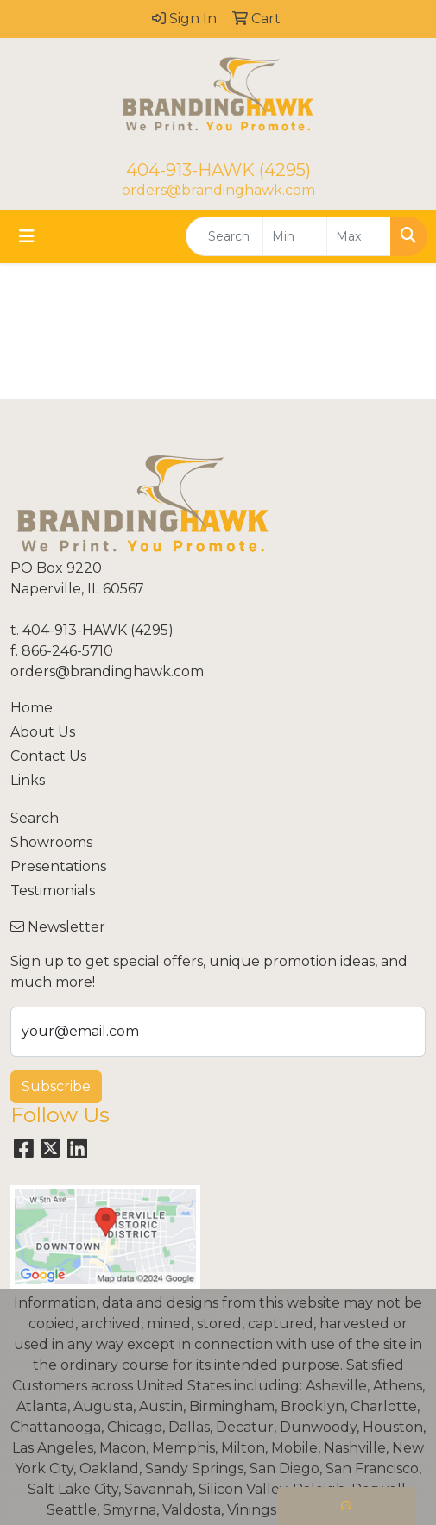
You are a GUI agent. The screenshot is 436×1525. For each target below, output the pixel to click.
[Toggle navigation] (27, 236)
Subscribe (56, 1086)
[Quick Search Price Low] (294, 236)
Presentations (58, 866)
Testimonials (52, 890)
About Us (42, 732)
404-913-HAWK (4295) (218, 170)
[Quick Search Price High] (358, 236)
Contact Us (48, 756)
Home (31, 708)
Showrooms (51, 842)
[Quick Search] (224, 236)
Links (27, 780)
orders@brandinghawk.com (218, 190)
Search (34, 818)
